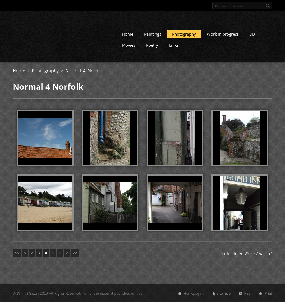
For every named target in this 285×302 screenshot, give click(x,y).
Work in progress (223, 33)
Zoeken (268, 6)
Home (127, 33)
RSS (247, 293)
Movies (128, 44)
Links (174, 44)
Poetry (152, 44)
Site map (224, 293)
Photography (184, 33)
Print (268, 293)
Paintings (152, 33)
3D (252, 33)
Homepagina (194, 293)
